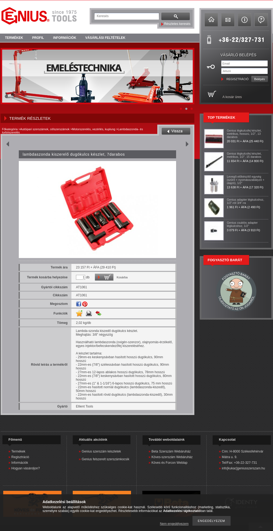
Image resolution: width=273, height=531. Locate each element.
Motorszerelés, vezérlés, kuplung (93, 129)
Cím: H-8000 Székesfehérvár (242, 451)
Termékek (18, 451)
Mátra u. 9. (229, 457)
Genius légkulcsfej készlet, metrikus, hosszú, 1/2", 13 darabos (244, 134)
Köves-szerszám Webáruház (171, 457)
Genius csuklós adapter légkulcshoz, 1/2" (242, 224)
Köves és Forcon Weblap (169, 463)
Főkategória (10, 129)
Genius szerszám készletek (101, 451)
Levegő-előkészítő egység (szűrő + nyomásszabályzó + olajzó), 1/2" (245, 180)
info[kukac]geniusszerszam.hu (243, 468)
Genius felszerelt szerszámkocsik (105, 459)
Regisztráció (20, 457)
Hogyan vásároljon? (25, 468)
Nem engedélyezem (174, 524)
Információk (19, 463)
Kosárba (122, 277)
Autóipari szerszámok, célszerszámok (45, 129)
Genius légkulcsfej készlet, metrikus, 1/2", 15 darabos (244, 155)
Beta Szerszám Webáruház (171, 451)
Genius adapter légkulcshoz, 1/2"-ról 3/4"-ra (245, 201)
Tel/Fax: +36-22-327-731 (239, 463)
